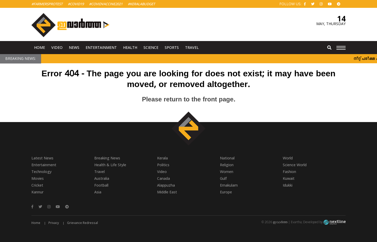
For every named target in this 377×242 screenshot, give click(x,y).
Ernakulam (229, 185)
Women (226, 171)
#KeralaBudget (141, 4)
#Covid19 (76, 4)
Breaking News (107, 157)
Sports (172, 47)
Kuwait (289, 178)
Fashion (289, 171)
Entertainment (101, 47)
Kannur (37, 191)
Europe (226, 191)
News (74, 47)
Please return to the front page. (188, 100)
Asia (97, 191)
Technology (41, 171)
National (227, 157)
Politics (163, 164)
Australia (101, 178)
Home (39, 47)
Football (101, 185)
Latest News (42, 157)
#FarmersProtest (47, 4)
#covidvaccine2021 (106, 4)
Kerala (162, 157)
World (288, 157)
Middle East (167, 191)
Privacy (53, 223)
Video (57, 47)
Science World (295, 164)
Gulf (223, 178)
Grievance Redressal (82, 223)
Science (150, 47)
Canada (163, 178)
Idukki (287, 185)
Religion (227, 164)
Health (130, 47)
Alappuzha (166, 185)
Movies (37, 178)
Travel (192, 47)
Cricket (37, 185)
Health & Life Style (110, 164)
